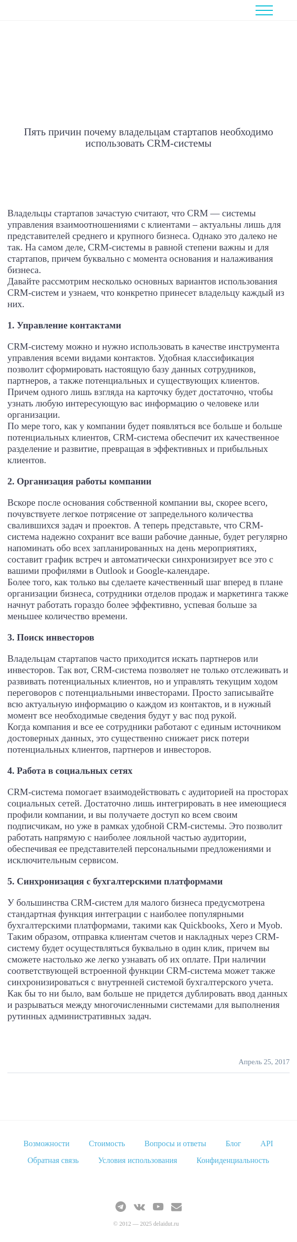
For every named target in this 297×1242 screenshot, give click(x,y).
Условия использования (137, 1160)
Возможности (47, 1143)
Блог (233, 1143)
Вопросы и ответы (175, 1143)
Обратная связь (53, 1160)
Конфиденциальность (232, 1160)
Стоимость (107, 1143)
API (266, 1143)
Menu (271, 10)
